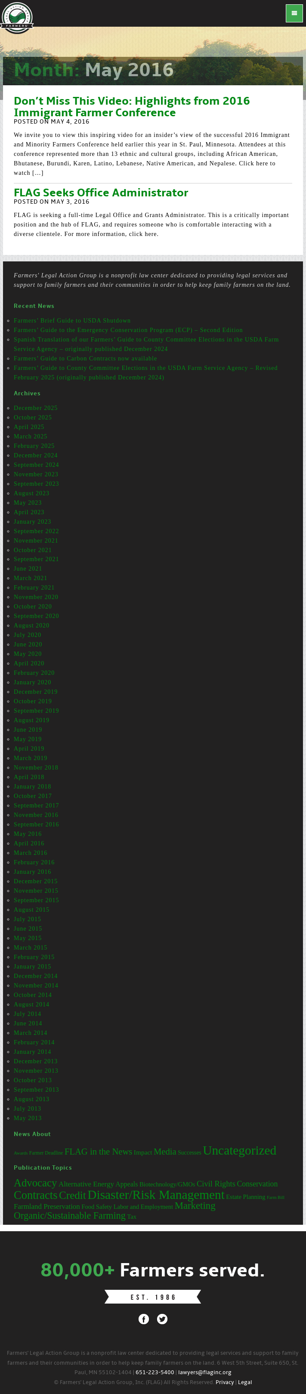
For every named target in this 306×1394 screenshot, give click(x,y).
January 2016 (32, 872)
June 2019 (28, 729)
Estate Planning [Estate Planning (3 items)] (245, 1196)
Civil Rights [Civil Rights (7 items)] (216, 1184)
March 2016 (30, 853)
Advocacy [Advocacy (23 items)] (35, 1183)
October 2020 (33, 606)
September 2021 (36, 559)
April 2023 (29, 512)
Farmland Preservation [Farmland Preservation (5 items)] (47, 1206)
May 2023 (28, 503)
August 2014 (31, 1004)
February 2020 (34, 673)
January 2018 (32, 786)
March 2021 (30, 578)
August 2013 (31, 1099)
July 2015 (27, 919)
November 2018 (36, 767)
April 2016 (29, 843)
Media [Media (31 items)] (165, 1151)
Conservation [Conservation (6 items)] (257, 1184)
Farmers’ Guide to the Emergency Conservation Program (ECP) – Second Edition (128, 330)
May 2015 (28, 938)
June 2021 (28, 568)
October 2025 (33, 417)
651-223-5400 (155, 1372)
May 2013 (28, 1118)
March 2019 (30, 758)
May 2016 (28, 834)
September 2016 (36, 824)
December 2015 (36, 881)
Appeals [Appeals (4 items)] (126, 1184)
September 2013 (36, 1090)
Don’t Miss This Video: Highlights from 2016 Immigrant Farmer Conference (132, 107)
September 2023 (36, 484)
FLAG (17, 17)
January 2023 (32, 521)
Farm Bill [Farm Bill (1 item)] (275, 1197)
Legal (245, 1382)
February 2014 (34, 1042)
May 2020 (28, 654)
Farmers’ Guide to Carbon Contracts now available (85, 358)
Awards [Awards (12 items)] (21, 1153)
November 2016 (36, 815)
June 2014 (28, 1023)
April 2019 (29, 748)
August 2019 (31, 720)
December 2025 (36, 408)
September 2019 (36, 711)
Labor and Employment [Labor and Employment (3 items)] (143, 1206)
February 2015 (34, 957)
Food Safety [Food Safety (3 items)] (96, 1206)
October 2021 (33, 550)
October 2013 (33, 1080)
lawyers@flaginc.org (205, 1372)
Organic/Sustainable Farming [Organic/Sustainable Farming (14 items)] (70, 1215)
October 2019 (33, 701)
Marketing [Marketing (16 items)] (195, 1205)
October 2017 (33, 796)
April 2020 (29, 663)
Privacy (225, 1382)
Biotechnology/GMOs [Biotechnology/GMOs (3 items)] (167, 1184)
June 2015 (28, 928)
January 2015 (32, 966)
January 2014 (32, 1052)
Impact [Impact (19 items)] (143, 1152)
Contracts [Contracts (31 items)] (35, 1195)
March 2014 (30, 1033)
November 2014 (36, 985)
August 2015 (31, 910)
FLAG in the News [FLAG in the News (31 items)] (98, 1151)
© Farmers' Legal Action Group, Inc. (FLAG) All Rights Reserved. (134, 1382)
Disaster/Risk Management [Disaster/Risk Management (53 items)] (155, 1195)
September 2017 (36, 805)
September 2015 (36, 900)
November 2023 (36, 474)
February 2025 (34, 446)
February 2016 (34, 862)
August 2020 (31, 625)
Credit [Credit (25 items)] (72, 1195)
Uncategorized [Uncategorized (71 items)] (239, 1150)
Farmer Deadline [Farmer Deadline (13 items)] (46, 1153)
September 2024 (36, 465)
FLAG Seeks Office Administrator (101, 193)
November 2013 (36, 1071)
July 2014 (27, 1014)
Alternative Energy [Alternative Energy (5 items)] (86, 1184)
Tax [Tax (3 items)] (131, 1216)
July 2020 (27, 635)
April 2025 (29, 427)
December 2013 (36, 1061)
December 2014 (36, 976)
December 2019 (36, 692)
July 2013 (27, 1108)
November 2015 (36, 891)
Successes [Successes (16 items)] (189, 1152)
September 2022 (36, 531)
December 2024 (36, 455)
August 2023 (31, 493)
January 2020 (32, 682)
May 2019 (28, 739)
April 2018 (29, 777)
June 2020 (28, 644)
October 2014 (33, 995)
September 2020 (36, 616)
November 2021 (36, 540)
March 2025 (30, 436)
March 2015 (30, 947)
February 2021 (34, 587)
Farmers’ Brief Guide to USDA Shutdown (72, 320)
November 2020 (36, 597)
